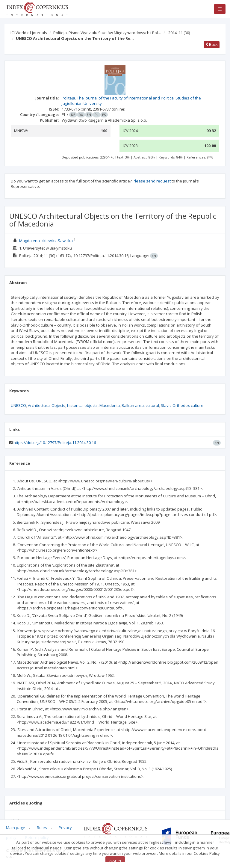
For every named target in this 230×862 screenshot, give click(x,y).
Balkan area (133, 405)
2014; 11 (179, 32)
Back (211, 44)
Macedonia (109, 405)
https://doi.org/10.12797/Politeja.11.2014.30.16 (54, 442)
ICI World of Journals (28, 32)
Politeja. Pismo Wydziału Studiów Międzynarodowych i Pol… (107, 32)
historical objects (82, 405)
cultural (152, 405)
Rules (42, 827)
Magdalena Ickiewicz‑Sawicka (46, 240)
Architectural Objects (46, 405)
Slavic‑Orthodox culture (182, 405)
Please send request (152, 181)
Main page (15, 827)
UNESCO (18, 405)
